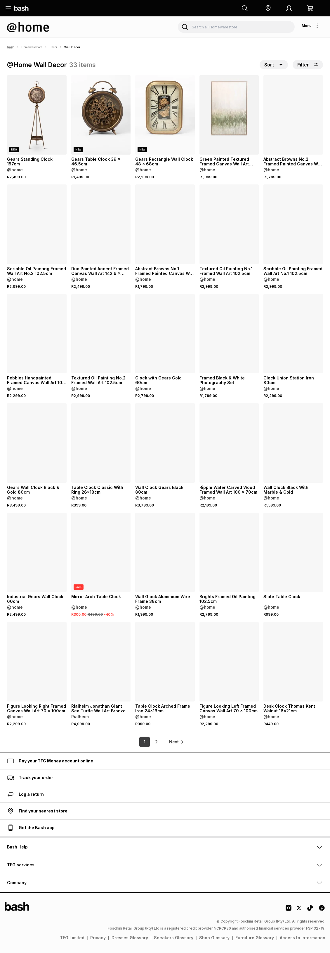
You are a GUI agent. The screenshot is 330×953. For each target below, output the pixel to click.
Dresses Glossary (130, 937)
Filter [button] (307, 65)
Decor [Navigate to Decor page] (53, 47)
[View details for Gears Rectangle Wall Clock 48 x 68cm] (165, 115)
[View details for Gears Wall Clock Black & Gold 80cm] (37, 443)
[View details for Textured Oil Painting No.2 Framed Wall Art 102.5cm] (101, 333)
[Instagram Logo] (288, 910)
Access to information (302, 937)
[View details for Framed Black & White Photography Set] (229, 333)
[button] (268, 8)
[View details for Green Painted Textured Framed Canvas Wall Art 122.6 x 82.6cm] (229, 115)
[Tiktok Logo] (310, 910)
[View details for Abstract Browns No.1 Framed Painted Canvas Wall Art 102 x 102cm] (165, 224)
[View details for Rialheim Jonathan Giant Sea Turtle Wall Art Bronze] (101, 661)
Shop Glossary (214, 937)
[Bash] (10, 47)
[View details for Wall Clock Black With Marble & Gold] (293, 443)
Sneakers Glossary (173, 937)
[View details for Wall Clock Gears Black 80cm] (165, 443)
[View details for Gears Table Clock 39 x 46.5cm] (101, 115)
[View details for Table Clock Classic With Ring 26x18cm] (101, 443)
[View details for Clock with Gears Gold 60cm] (165, 333)
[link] (176, 742)
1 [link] (144, 741)
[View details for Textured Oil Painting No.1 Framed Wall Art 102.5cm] (229, 224)
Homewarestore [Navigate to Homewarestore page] (31, 47)
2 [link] (156, 741)
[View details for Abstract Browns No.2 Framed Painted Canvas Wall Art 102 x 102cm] (293, 115)
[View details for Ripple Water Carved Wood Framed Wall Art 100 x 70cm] (229, 443)
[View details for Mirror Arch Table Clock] (101, 552)
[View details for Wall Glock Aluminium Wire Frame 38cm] (165, 552)
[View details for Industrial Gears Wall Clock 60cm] (37, 552)
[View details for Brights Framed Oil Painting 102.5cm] (229, 552)
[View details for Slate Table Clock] (293, 552)
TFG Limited (72, 937)
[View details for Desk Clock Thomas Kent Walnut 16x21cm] (293, 661)
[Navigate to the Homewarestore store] (28, 27)
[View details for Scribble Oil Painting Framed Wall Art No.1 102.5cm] (293, 224)
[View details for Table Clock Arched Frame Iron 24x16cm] (165, 661)
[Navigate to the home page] (21, 8)
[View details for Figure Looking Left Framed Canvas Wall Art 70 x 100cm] (229, 661)
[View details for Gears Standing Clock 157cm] (37, 115)
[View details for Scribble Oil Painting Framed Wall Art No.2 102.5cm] (37, 224)
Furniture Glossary (254, 937)
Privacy (98, 937)
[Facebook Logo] (321, 910)
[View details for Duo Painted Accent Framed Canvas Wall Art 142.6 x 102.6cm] (101, 224)
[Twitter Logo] (299, 910)
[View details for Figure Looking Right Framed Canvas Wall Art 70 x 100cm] (37, 661)
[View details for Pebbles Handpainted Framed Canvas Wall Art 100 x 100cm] (37, 333)
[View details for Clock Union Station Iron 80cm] (293, 333)
